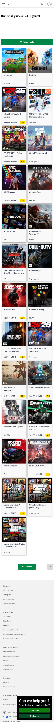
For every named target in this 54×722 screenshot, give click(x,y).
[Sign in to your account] (49, 3)
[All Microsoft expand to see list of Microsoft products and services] (3, 3)
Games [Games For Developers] (5, 700)
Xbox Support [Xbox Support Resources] (7, 621)
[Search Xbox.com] (9, 3)
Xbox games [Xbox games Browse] (7, 595)
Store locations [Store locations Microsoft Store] (8, 669)
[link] (14, 67)
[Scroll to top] (50, 567)
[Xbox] (7, 10)
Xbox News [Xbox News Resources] (7, 616)
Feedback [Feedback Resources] (6, 625)
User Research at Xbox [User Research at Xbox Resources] (11, 639)
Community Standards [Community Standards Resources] (10, 630)
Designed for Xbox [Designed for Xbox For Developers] (9, 704)
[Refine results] (27, 42)
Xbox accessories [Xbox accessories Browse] (9, 603)
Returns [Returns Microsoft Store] (6, 660)
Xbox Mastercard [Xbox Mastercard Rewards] (9, 687)
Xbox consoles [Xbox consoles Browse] (8, 590)
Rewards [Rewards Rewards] (6, 682)
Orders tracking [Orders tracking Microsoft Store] (8, 665)
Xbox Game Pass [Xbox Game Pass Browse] (8, 599)
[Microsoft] (27, 2)
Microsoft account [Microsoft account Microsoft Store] (9, 651)
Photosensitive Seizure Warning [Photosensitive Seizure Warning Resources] (14, 634)
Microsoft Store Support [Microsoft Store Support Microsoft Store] (11, 656)
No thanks (34, 716)
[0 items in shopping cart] (43, 3)
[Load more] (27, 567)
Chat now (34, 710)
